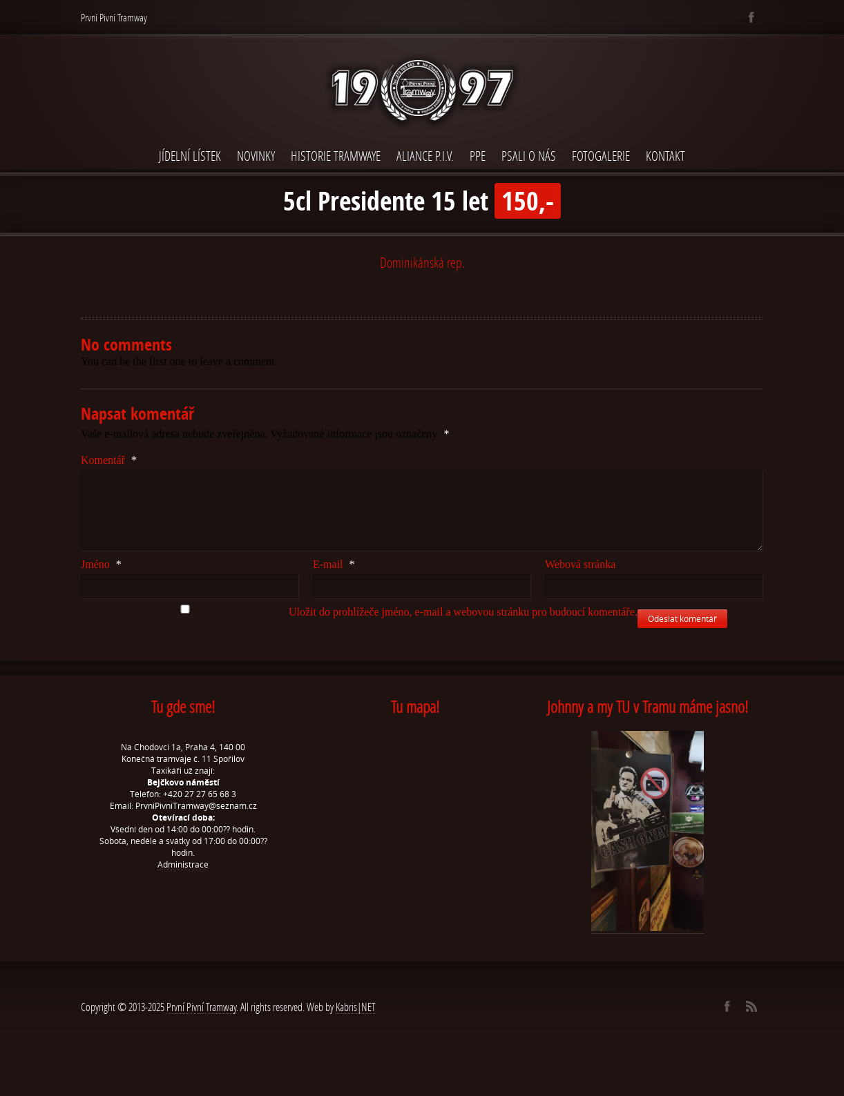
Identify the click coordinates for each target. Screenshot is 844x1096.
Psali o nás (528, 155)
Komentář (109, 460)
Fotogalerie (601, 155)
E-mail (334, 564)
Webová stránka (580, 564)
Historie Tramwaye (336, 155)
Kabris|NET (356, 1006)
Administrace (183, 864)
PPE (478, 155)
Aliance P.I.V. (425, 155)
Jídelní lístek (190, 155)
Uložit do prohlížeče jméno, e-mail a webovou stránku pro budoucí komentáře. (463, 612)
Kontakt (665, 155)
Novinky (256, 155)
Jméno (101, 564)
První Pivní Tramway (201, 1006)
